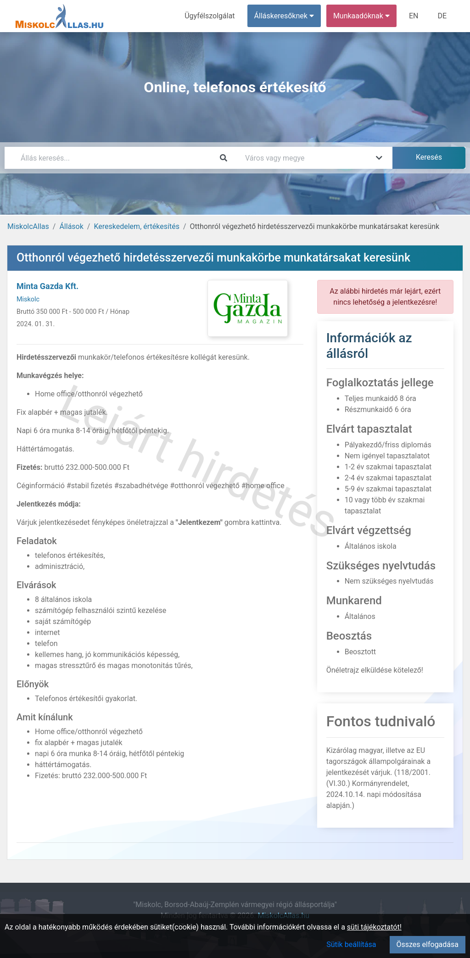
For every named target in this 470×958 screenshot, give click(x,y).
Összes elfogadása (428, 944)
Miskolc (28, 299)
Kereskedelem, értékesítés (136, 226)
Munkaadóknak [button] (361, 15)
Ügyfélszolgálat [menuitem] (210, 15)
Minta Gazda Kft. (47, 286)
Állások (71, 226)
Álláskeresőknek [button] (284, 15)
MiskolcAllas (28, 226)
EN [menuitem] (414, 15)
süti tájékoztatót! (374, 927)
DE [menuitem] (442, 15)
